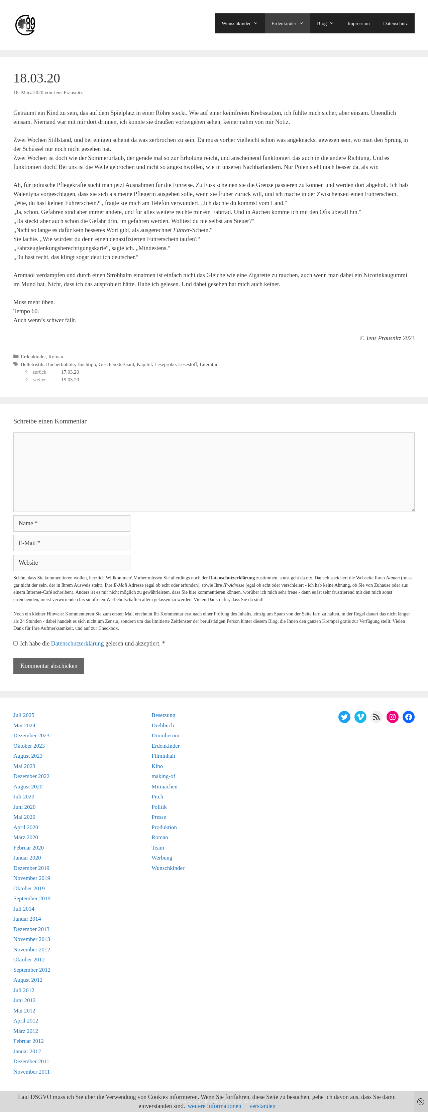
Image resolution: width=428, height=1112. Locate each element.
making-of (163, 776)
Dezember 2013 (31, 929)
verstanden (262, 1106)
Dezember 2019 (31, 868)
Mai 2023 (24, 766)
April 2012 (25, 1020)
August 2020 (27, 786)
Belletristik (32, 364)
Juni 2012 (24, 1000)
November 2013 (31, 939)
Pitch (157, 796)
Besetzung (163, 715)
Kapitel (144, 364)
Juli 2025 (23, 715)
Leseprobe (165, 364)
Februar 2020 (28, 848)
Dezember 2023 (31, 735)
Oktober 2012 (29, 959)
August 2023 (27, 756)
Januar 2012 (27, 1051)
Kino (157, 766)
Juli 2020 (23, 796)
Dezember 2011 (31, 1061)
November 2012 (31, 949)
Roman (55, 356)
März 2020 (25, 837)
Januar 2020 (27, 858)
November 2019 (31, 878)
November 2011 (31, 1072)
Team (157, 848)
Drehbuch (162, 725)
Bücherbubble (60, 364)
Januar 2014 (27, 919)
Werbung (161, 858)
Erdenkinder (291, 23)
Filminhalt (163, 756)
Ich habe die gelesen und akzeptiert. (89, 643)
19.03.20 (70, 379)
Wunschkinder (243, 23)
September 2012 (31, 970)
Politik (159, 807)
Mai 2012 (24, 1010)
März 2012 (25, 1031)
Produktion (164, 827)
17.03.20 (70, 372)
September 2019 (31, 898)
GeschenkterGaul (116, 364)
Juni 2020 (24, 807)
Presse (158, 817)
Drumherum (165, 735)
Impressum (358, 23)
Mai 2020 (24, 817)
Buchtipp (86, 364)
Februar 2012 (28, 1041)
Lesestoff (187, 364)
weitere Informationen (214, 1106)
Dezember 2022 (31, 776)
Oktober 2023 (29, 746)
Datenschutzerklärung (78, 643)
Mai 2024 (24, 725)
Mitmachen (164, 786)
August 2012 (27, 980)
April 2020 (25, 827)
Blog (329, 23)
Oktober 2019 (29, 888)
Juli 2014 (23, 909)
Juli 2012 (23, 990)
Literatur (209, 364)
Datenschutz (395, 23)
